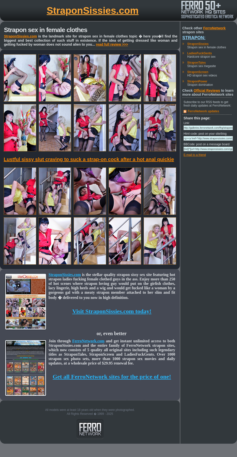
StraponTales (196, 62)
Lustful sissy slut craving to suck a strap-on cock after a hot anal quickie (89, 159)
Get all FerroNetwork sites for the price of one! (112, 376)
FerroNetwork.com (88, 341)
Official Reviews (207, 90)
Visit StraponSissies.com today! (111, 311)
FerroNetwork (214, 28)
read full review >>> (112, 44)
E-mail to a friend (195, 155)
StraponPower (197, 81)
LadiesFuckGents (199, 53)
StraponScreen (197, 72)
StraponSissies (198, 44)
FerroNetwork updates (203, 111)
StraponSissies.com (93, 10)
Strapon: (193, 37)
